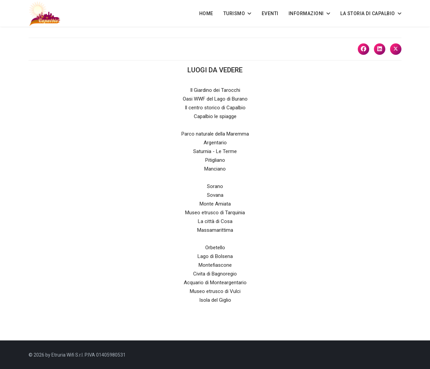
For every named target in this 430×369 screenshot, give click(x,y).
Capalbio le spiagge (215, 116)
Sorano (215, 186)
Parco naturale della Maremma (215, 134)
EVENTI (270, 13)
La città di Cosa (215, 221)
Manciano (215, 169)
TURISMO (234, 13)
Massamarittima (215, 230)
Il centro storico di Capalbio (215, 108)
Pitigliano (215, 160)
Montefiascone (215, 265)
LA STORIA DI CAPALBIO (367, 13)
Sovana (215, 195)
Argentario (215, 143)
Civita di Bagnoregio (215, 274)
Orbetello (215, 248)
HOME (206, 13)
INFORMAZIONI (306, 13)
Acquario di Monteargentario (215, 283)
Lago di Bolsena (215, 256)
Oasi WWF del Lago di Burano (215, 99)
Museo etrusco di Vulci (215, 291)
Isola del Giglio (215, 300)
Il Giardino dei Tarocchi (215, 90)
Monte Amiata (215, 204)
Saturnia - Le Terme (215, 151)
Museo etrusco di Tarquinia (215, 213)
